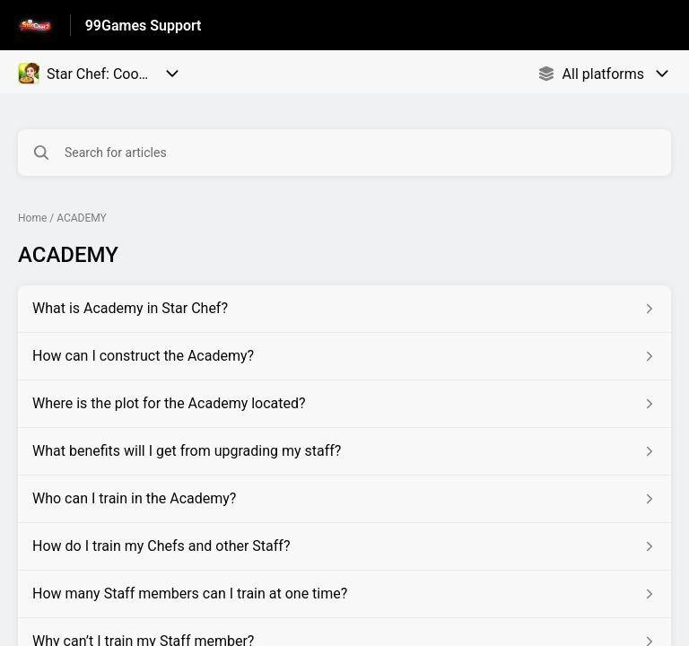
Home (32, 218)
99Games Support (143, 25)
